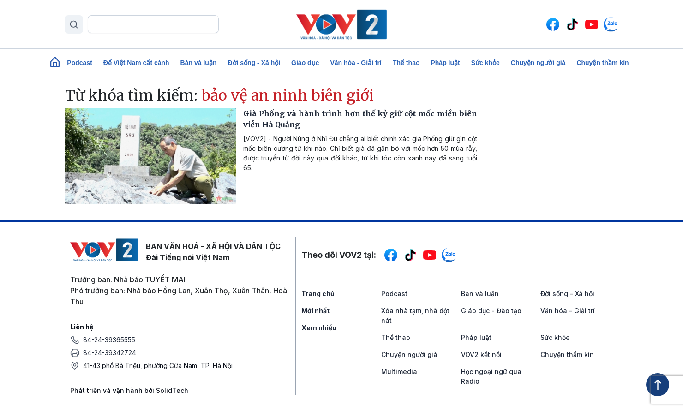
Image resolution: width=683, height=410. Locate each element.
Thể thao (406, 62)
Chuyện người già (538, 62)
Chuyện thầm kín (602, 62)
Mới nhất (315, 311)
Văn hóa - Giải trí (355, 62)
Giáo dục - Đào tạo (491, 311)
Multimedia (399, 371)
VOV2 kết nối (481, 354)
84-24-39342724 (109, 353)
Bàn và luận (198, 62)
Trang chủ (318, 293)
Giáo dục (305, 62)
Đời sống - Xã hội (254, 62)
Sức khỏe (485, 62)
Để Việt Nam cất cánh (136, 62)
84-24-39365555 (109, 340)
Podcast (79, 62)
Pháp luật (445, 62)
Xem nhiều (318, 328)
